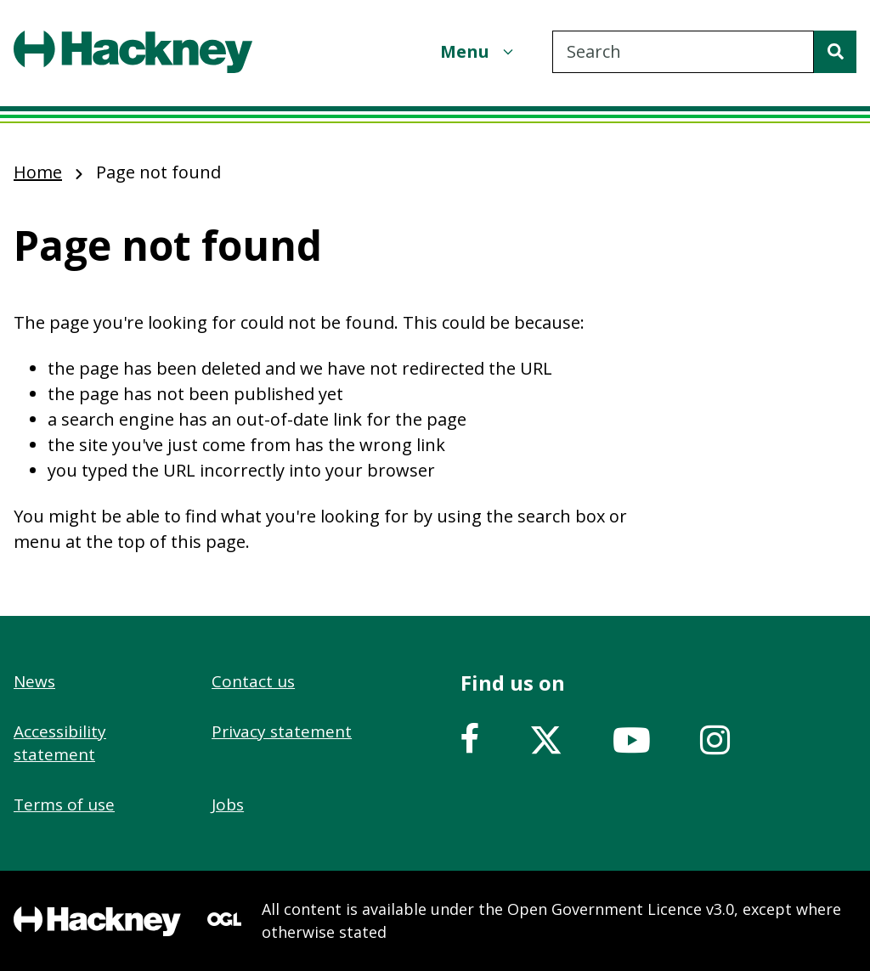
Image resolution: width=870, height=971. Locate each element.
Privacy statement (282, 731)
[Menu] (478, 51)
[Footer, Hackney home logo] (97, 921)
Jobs (228, 804)
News (34, 681)
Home (38, 172)
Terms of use (64, 804)
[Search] (835, 52)
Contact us (253, 681)
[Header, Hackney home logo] (133, 52)
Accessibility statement (60, 742)
